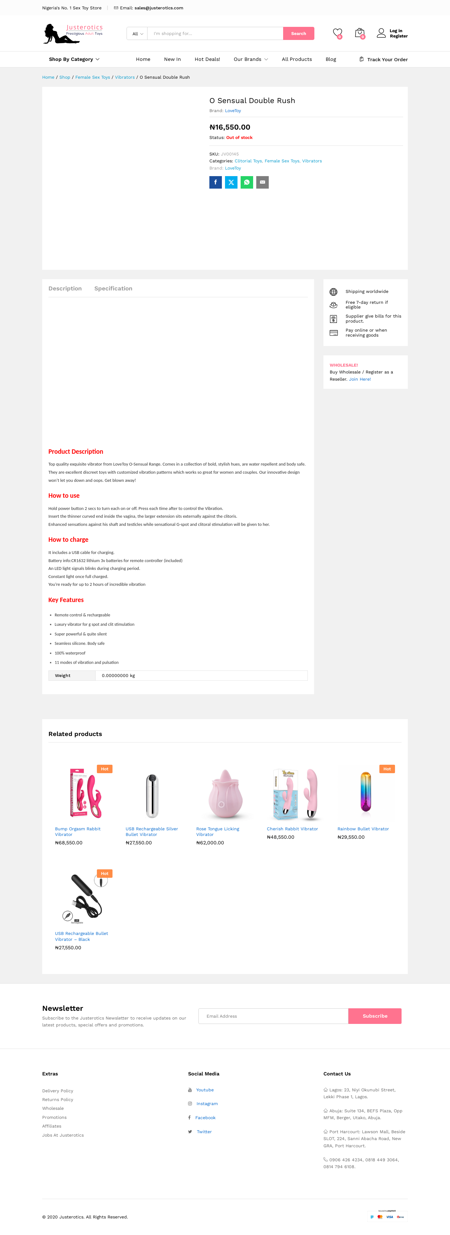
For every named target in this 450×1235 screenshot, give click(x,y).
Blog (331, 59)
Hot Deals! (207, 59)
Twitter (204, 1131)
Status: (217, 137)
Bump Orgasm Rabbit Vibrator (78, 831)
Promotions (54, 1117)
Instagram (207, 1103)
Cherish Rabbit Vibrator (292, 828)
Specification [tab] (113, 288)
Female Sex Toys (282, 160)
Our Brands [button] (247, 59)
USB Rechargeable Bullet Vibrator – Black (81, 936)
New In (172, 59)
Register (399, 35)
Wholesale (53, 1108)
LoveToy (233, 110)
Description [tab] (65, 288)
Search (298, 33)
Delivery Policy (57, 1090)
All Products (297, 59)
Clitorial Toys (248, 160)
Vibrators (312, 160)
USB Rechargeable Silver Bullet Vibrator (152, 831)
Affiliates (51, 1126)
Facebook (205, 1117)
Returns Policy (57, 1099)
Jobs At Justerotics (63, 1135)
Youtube (205, 1089)
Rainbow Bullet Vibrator (363, 828)
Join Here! (360, 379)
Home (143, 59)
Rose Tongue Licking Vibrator (217, 831)
